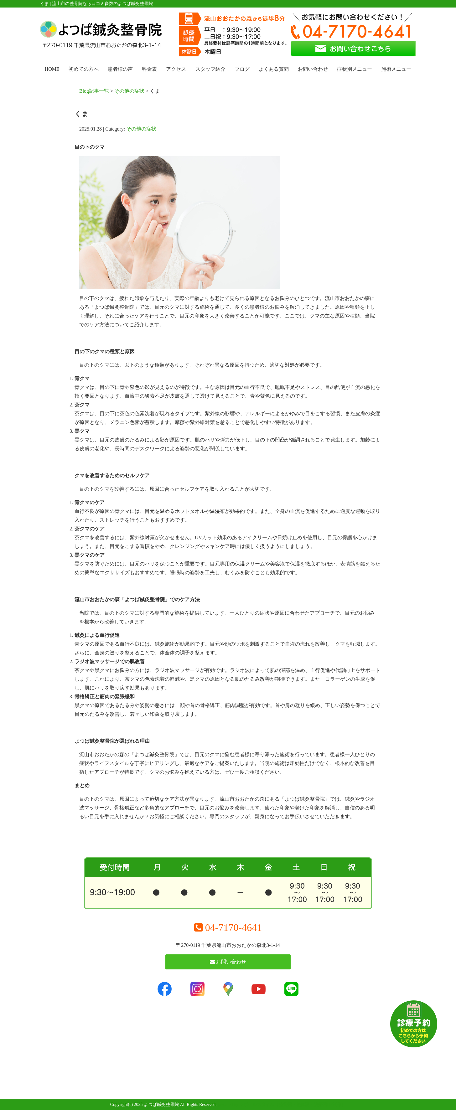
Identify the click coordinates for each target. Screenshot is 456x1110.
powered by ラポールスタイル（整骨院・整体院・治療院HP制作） (282, 1104)
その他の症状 (129, 91)
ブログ (242, 69)
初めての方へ (84, 69)
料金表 (149, 69)
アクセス (176, 69)
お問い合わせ (313, 69)
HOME (52, 69)
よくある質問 (274, 69)
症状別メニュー (354, 69)
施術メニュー (396, 69)
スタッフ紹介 (210, 69)
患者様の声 (120, 69)
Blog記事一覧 (94, 91)
